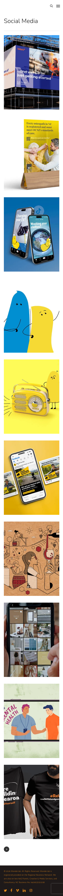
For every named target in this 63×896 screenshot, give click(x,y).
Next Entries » (6, 849)
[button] (58, 6)
